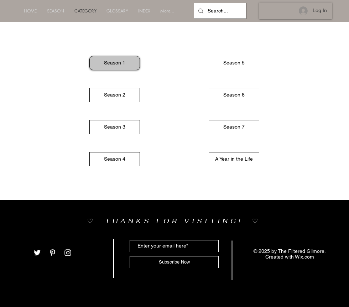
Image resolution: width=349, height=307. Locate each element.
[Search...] (219, 11)
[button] (234, 63)
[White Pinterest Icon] (52, 252)
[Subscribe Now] (174, 262)
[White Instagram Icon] (67, 252)
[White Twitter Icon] (37, 252)
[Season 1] (114, 63)
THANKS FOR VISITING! (178, 221)
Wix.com (304, 257)
